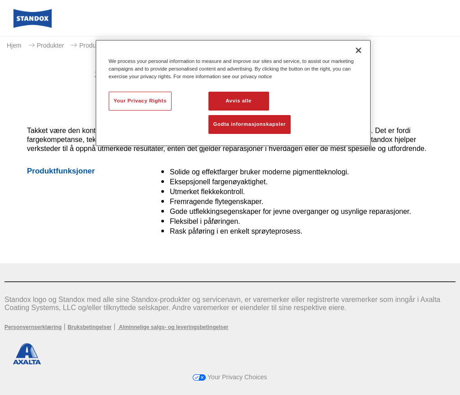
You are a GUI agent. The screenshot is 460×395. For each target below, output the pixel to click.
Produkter (50, 45)
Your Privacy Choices (230, 377)
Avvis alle (239, 100)
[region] (233, 93)
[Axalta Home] (32, 25)
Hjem (14, 45)
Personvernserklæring (33, 327)
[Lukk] (358, 50)
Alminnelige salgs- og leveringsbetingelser (173, 327)
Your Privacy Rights (140, 100)
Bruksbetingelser (89, 327)
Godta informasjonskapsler (249, 124)
